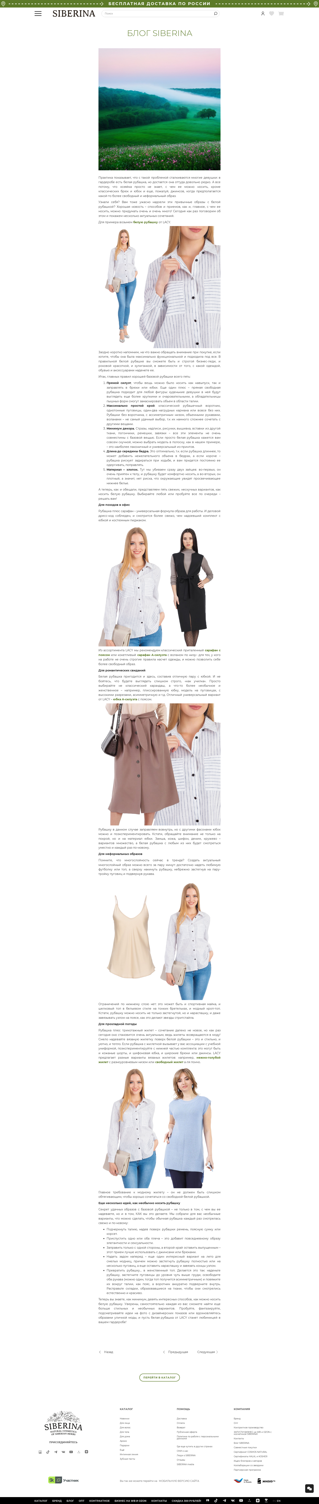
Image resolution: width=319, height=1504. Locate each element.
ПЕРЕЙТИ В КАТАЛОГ (159, 1377)
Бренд (237, 1418)
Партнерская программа (247, 1470)
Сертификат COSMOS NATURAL (250, 1452)
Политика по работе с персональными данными (198, 1437)
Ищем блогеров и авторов (248, 1461)
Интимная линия (129, 1454)
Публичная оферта (187, 1432)
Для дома (125, 1436)
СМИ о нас (182, 1451)
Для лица (125, 1423)
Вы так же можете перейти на (159, 1480)
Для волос (125, 1427)
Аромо (123, 1441)
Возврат (181, 1427)
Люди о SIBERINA (186, 1455)
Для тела (124, 1432)
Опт (236, 1423)
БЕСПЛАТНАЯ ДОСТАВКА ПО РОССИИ (159, 3)
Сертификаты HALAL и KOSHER (250, 1456)
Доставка (182, 1418)
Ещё (122, 1450)
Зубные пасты (127, 1459)
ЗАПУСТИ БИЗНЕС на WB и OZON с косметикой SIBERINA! (253, 1433)
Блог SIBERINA (241, 1443)
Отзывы (181, 1460)
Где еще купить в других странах (194, 1446)
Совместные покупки (245, 1447)
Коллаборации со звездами (248, 1465)
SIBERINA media (185, 1464)
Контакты (239, 1438)
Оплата (181, 1423)
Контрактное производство (248, 1427)
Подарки (124, 1445)
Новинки (124, 1418)
